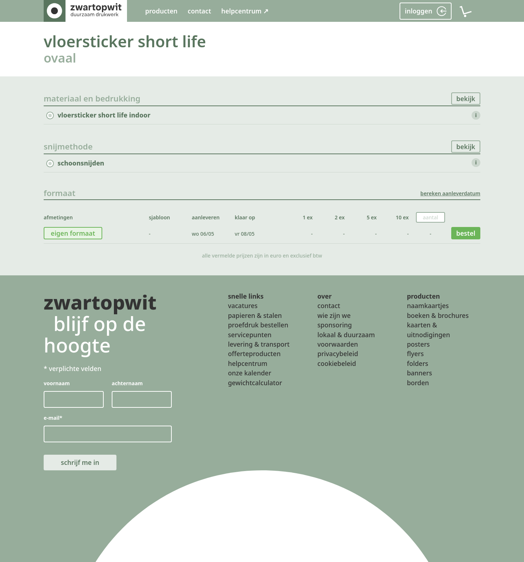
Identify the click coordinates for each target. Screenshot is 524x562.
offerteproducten (254, 353)
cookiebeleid (336, 363)
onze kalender (249, 372)
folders (417, 363)
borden (418, 382)
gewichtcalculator (255, 382)
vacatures (242, 305)
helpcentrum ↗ (245, 11)
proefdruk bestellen (258, 324)
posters (418, 344)
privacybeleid (337, 353)
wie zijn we (333, 315)
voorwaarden (337, 344)
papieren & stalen (255, 315)
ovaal (60, 57)
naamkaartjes (428, 305)
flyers (415, 353)
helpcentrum (247, 363)
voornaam (57, 383)
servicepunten (249, 334)
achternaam (127, 383)
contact (199, 11)
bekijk (465, 98)
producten (161, 11)
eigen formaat (73, 233)
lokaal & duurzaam (346, 334)
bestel (465, 233)
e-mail (53, 417)
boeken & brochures (438, 315)
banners (419, 372)
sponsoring (334, 324)
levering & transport (258, 344)
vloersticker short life (125, 41)
